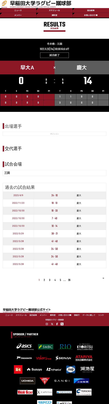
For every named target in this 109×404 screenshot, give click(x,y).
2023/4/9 (18, 195)
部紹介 (77, 315)
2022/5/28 (18, 241)
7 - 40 (54, 218)
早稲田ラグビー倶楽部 (54, 319)
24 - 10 (55, 195)
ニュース (18, 10)
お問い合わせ (91, 15)
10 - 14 (54, 226)
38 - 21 (55, 234)
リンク (101, 315)
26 (69, 280)
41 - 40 (55, 241)
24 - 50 (54, 249)
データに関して (88, 315)
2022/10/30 (18, 210)
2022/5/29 (18, 233)
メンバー (18, 15)
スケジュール (54, 10)
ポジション (54, 134)
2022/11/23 (18, 203)
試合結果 (91, 10)
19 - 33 (55, 211)
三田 (59, 44)
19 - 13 (54, 203)
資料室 (54, 15)
